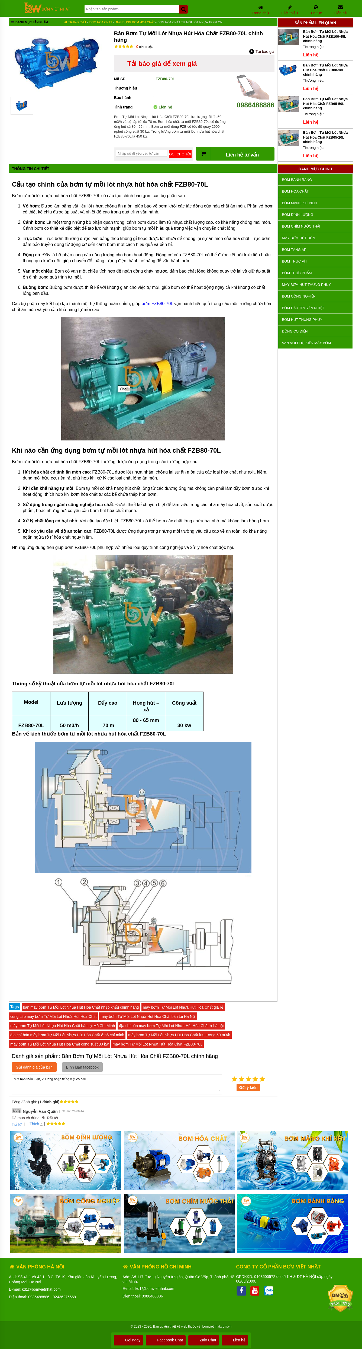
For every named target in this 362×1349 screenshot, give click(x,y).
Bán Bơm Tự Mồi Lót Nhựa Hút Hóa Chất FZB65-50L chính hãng (325, 103)
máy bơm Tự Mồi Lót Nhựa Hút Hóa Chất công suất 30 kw (59, 1044)
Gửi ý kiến (248, 1087)
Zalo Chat (203, 1340)
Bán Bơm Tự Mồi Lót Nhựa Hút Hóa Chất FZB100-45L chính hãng (325, 36)
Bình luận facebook (82, 1067)
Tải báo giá (261, 51)
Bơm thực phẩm (297, 273)
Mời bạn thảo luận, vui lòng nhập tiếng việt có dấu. (116, 1084)
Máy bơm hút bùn (298, 238)
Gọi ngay (128, 1340)
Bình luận (144, 47)
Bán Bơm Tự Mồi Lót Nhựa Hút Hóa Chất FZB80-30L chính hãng (325, 69)
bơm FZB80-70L (157, 303)
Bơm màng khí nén (299, 203)
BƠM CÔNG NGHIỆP (299, 296)
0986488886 (255, 101)
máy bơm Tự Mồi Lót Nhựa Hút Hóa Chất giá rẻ (183, 1007)
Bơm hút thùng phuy (302, 320)
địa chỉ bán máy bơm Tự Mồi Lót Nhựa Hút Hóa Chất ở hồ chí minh (67, 1035)
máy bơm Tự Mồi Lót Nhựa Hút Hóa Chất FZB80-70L (157, 1044)
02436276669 (64, 1297)
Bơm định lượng (297, 215)
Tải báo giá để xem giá (162, 63)
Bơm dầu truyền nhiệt (303, 308)
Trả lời (17, 1124)
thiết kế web (178, 1326)
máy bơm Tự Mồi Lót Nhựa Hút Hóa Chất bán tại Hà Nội (148, 1016)
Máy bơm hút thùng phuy (306, 285)
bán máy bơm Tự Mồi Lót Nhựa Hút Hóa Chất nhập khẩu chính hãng (81, 1007)
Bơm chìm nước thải (301, 226)
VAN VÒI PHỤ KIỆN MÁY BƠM (306, 343)
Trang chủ (75, 22)
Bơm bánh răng (297, 180)
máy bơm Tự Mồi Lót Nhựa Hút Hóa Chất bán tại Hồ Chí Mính (62, 1026)
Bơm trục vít (294, 261)
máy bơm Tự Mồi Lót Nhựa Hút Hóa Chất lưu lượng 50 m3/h (179, 1035)
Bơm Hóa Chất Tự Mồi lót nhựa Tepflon (189, 22)
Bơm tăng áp (294, 250)
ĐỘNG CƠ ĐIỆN (295, 331)
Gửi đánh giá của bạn (34, 1067)
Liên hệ (234, 1340)
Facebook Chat (165, 1340)
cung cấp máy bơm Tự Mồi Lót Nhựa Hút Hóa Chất (53, 1016)
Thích (32, 1124)
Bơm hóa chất (100, 22)
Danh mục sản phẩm (29, 23)
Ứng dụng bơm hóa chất (135, 22)
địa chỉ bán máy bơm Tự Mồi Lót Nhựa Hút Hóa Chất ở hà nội (171, 1026)
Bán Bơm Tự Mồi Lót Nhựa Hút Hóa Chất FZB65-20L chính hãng (325, 137)
